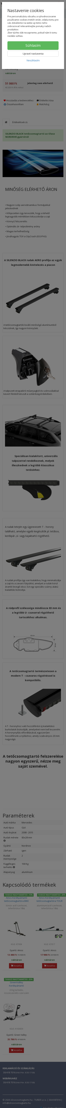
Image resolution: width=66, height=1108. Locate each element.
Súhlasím (33, 45)
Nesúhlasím (33, 60)
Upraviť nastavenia (33, 53)
